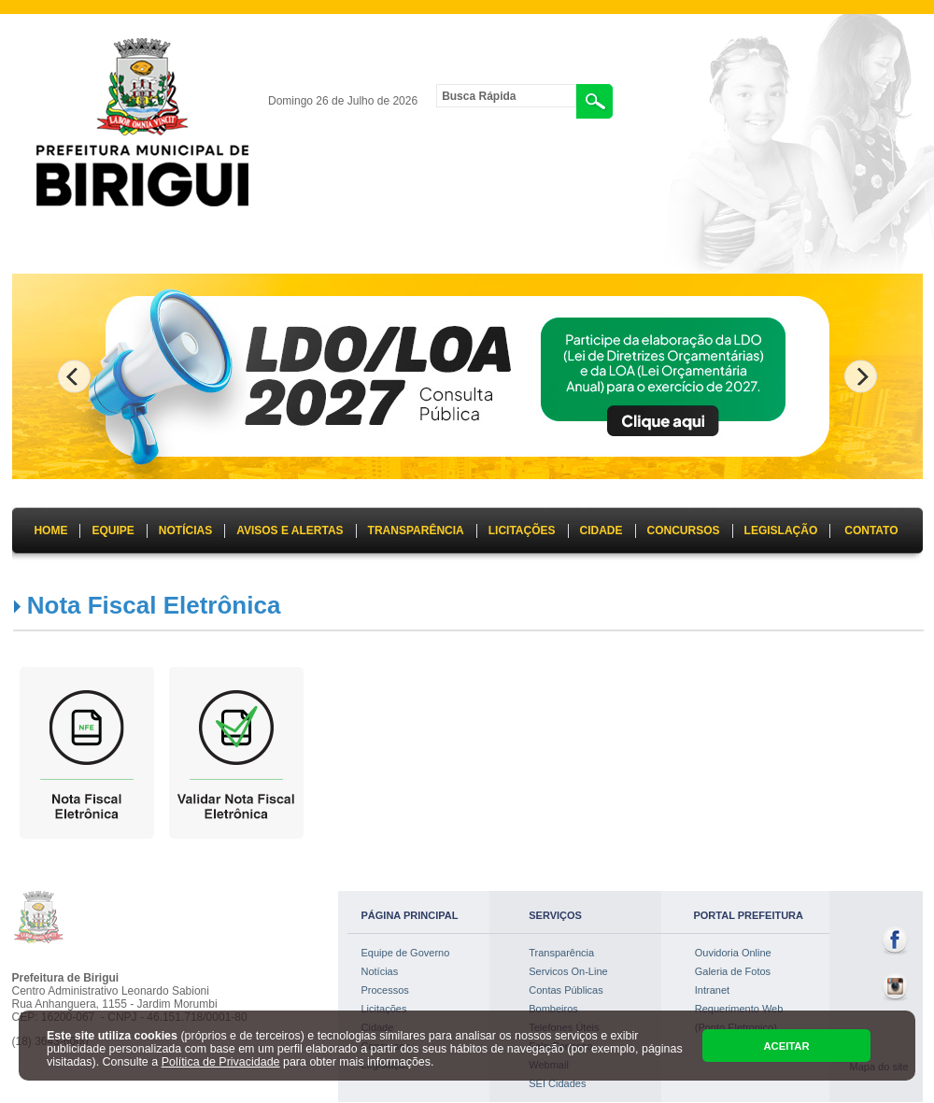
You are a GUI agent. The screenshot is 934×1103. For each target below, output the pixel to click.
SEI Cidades (557, 1083)
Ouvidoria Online (733, 952)
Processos (385, 990)
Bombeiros (553, 1008)
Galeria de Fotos (733, 971)
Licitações (384, 1008)
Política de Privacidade (221, 1061)
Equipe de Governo (405, 952)
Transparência (561, 952)
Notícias (380, 971)
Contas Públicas (566, 990)
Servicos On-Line (568, 971)
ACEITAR (786, 1046)
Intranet (712, 990)
